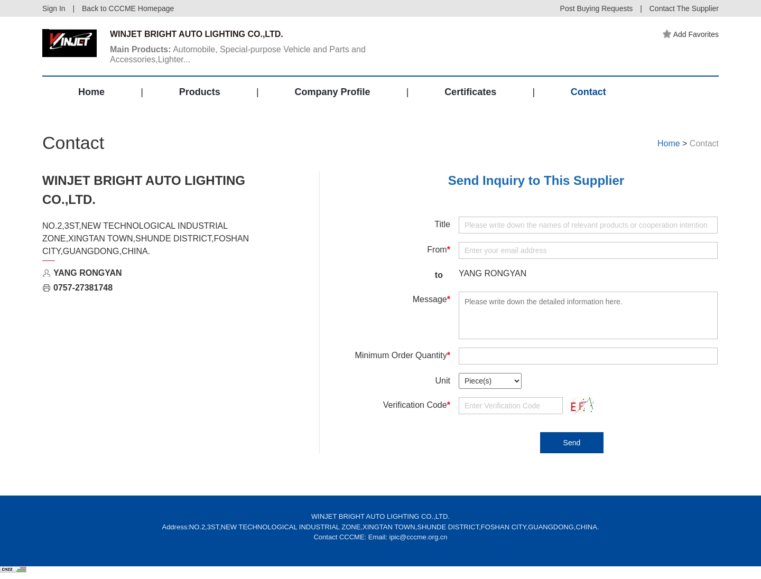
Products (199, 92)
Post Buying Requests (596, 8)
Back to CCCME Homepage (128, 8)
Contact (588, 92)
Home (91, 92)
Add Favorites (691, 34)
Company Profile (332, 92)
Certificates (470, 92)
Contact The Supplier (684, 8)
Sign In (54, 8)
